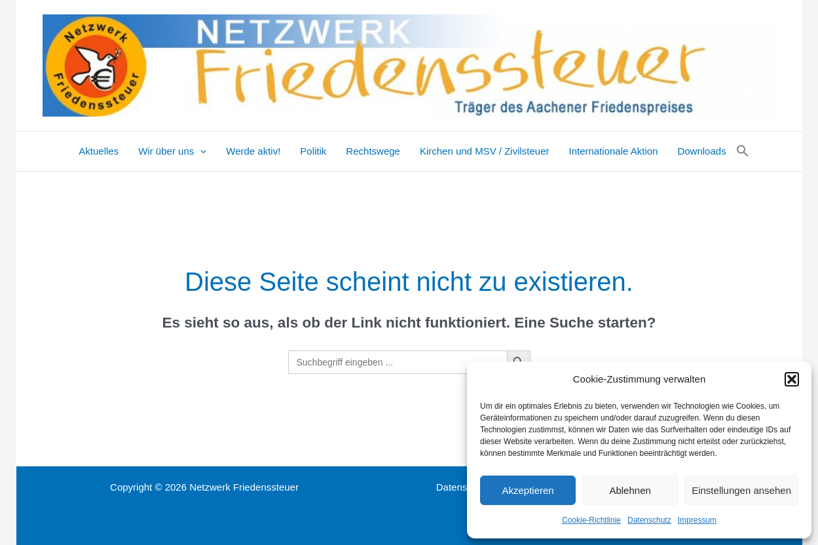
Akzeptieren (527, 490)
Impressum (697, 520)
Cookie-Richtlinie (591, 520)
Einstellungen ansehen (741, 490)
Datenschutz (649, 520)
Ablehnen (629, 490)
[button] (791, 379)
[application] (200, 151)
